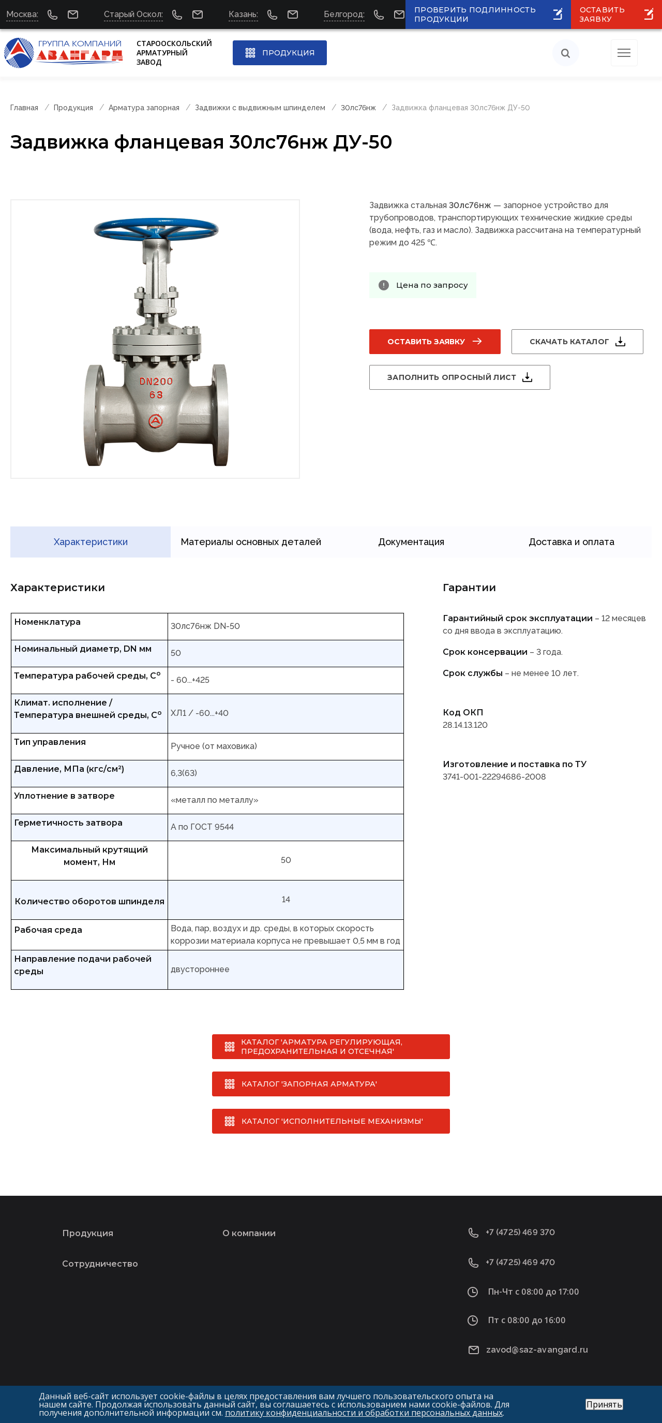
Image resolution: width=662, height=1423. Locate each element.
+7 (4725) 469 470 (520, 1257)
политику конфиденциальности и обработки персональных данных (364, 1412)
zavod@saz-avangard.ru (537, 1344)
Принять (604, 1404)
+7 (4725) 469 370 (520, 1227)
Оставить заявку (426, 341)
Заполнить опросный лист (451, 377)
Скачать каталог (569, 341)
